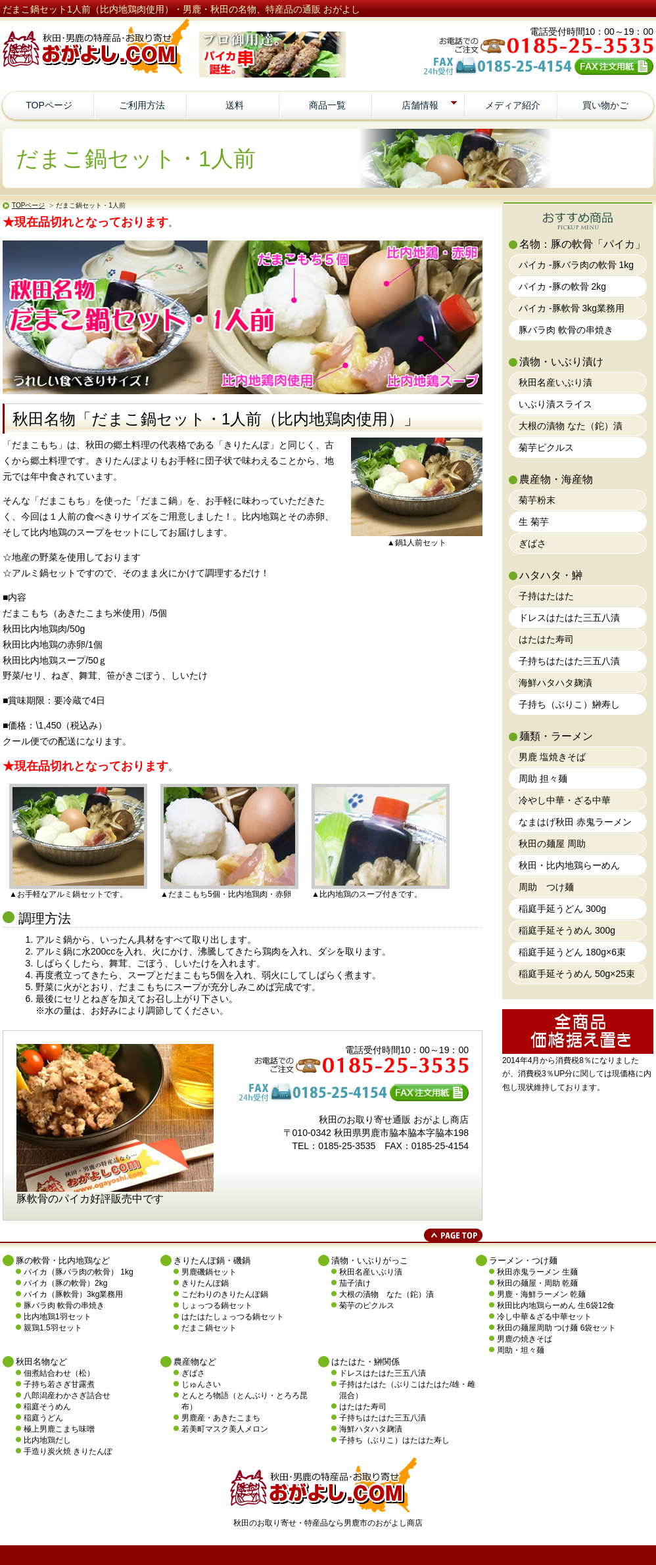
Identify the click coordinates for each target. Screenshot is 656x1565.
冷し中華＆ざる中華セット (544, 1316)
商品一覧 (327, 105)
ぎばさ (532, 543)
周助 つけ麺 (546, 887)
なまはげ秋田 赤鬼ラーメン (575, 822)
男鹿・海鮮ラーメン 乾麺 (541, 1294)
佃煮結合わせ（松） (59, 1373)
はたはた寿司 (546, 639)
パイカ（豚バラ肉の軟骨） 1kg (78, 1272)
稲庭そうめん (47, 1406)
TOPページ (49, 105)
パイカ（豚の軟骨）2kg (65, 1283)
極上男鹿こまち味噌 (59, 1429)
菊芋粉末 (537, 500)
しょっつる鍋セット (216, 1305)
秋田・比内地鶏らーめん (569, 865)
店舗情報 (432, 104)
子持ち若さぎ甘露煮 (59, 1384)
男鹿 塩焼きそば (552, 757)
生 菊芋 (534, 521)
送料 (234, 105)
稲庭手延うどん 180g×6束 (572, 952)
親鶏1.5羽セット (53, 1327)
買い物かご (605, 105)
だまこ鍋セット (209, 1327)
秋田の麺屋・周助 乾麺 (537, 1283)
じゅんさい (201, 1384)
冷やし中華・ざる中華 (565, 800)
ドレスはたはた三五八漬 (569, 617)
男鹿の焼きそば (524, 1339)
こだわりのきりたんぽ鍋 (224, 1294)
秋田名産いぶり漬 (555, 382)
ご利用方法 (142, 105)
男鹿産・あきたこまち (220, 1417)
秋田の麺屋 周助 (552, 843)
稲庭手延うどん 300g (562, 908)
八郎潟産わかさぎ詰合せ (67, 1395)
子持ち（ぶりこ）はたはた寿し (394, 1440)
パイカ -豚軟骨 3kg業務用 (571, 308)
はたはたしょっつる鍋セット (232, 1316)
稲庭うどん (43, 1417)
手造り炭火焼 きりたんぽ (68, 1451)
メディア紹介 (512, 105)
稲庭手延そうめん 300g (567, 930)
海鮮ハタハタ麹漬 (555, 682)
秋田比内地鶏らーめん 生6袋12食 (556, 1305)
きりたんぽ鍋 (205, 1283)
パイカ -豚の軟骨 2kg (562, 286)
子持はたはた (546, 596)
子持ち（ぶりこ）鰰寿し (569, 704)
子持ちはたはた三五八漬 (569, 661)
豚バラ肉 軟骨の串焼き (566, 330)
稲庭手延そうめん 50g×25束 (577, 973)
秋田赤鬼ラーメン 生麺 (537, 1272)
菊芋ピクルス (546, 447)
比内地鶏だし (47, 1440)
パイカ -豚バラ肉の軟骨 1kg (576, 265)
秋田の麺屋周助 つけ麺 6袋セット (556, 1327)
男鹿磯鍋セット (209, 1272)
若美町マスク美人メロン (224, 1429)
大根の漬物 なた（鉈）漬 (570, 425)
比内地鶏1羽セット (57, 1316)
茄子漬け (355, 1283)
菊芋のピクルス (366, 1305)
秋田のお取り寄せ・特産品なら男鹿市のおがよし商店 (328, 1523)
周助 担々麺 (543, 778)
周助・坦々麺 (520, 1350)
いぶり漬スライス (555, 404)
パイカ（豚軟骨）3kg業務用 (73, 1294)
